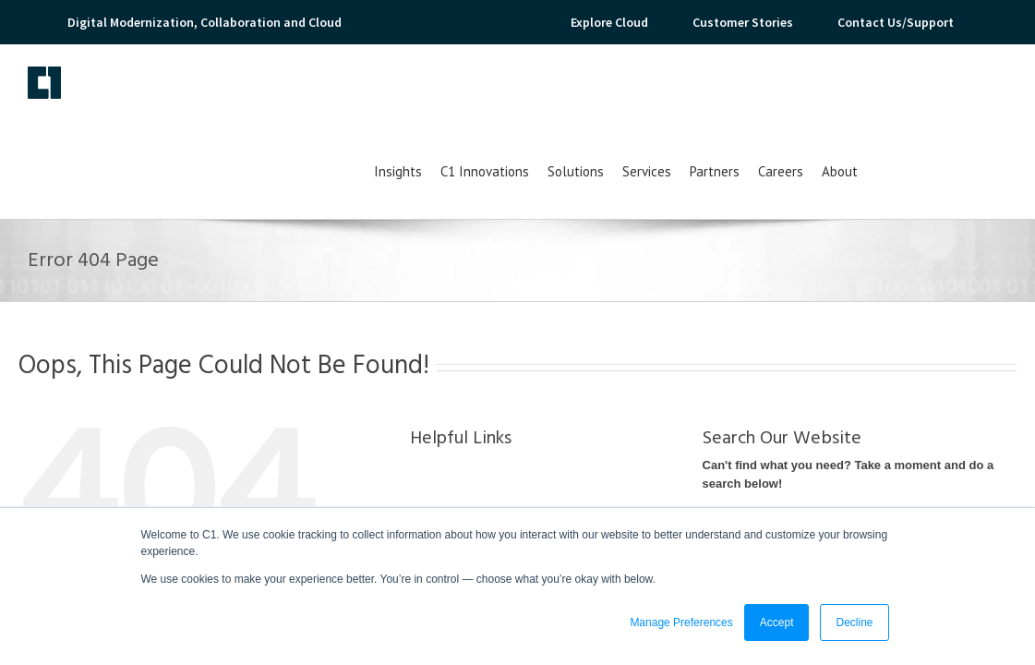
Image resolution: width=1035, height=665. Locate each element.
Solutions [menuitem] (716, 94)
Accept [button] (777, 622)
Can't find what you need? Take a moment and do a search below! (848, 397)
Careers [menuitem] (921, 94)
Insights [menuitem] (538, 94)
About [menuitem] (980, 94)
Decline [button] (854, 622)
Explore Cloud (609, 22)
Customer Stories (742, 22)
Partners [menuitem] (855, 94)
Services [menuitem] (787, 94)
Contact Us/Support (895, 22)
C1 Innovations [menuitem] (625, 94)
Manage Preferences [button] (681, 622)
